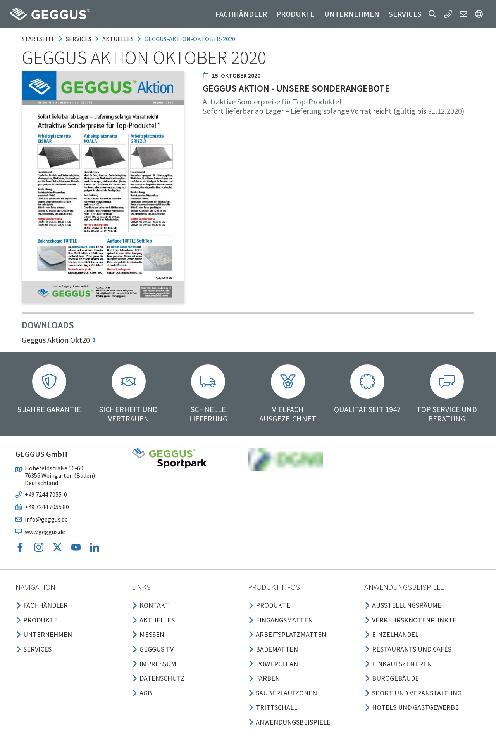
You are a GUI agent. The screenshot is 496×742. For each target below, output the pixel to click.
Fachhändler (241, 14)
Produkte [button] (295, 14)
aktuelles (118, 39)
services (78, 39)
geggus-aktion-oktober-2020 (190, 39)
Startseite (38, 39)
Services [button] (405, 14)
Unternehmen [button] (351, 14)
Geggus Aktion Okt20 (59, 340)
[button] (432, 14)
